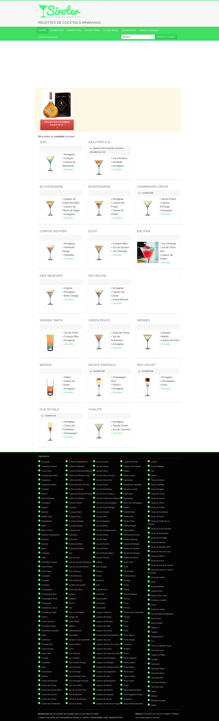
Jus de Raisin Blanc (105, 553)
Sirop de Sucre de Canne (162, 565)
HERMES (143, 320)
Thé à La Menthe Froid (161, 646)
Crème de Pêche (76, 489)
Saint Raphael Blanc (133, 690)
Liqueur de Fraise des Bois (108, 653)
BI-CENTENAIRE (51, 186)
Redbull (127, 649)
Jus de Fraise (102, 484)
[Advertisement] (109, 64)
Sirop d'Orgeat (157, 489)
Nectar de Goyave (132, 548)
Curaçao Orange (76, 521)
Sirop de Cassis (158, 494)
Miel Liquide (129, 530)
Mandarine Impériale (133, 484)
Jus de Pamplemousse (106, 530)
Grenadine (73, 635)
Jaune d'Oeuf (75, 644)
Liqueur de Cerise (104, 630)
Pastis (126, 585)
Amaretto (46, 462)
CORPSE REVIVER (53, 231)
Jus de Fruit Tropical (105, 494)
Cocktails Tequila (110, 30)
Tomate (154, 659)
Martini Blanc (129, 512)
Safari (126, 685)
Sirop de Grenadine (159, 533)
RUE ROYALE (49, 409)
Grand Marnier (75, 630)
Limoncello (101, 608)
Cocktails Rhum (57, 30)
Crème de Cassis (49, 694)
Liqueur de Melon (103, 685)
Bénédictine (47, 521)
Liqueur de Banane (104, 621)
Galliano (72, 599)
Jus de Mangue (103, 521)
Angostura (46, 480)
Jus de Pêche (102, 535)
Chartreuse (46, 603)
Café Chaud (47, 567)
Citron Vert (46, 653)
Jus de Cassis (102, 462)
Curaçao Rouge (76, 526)
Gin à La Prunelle (76, 612)
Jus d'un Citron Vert (77, 690)
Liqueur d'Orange (103, 617)
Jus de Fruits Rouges (105, 507)
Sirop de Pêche (158, 556)
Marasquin (128, 498)
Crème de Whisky (77, 498)
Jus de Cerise (102, 466)
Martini (127, 507)
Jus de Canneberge (77, 699)
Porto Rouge (129, 640)
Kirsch (99, 576)
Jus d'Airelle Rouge (77, 662)
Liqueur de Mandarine (105, 681)
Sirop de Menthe (158, 542)
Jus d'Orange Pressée (78, 681)
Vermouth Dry (157, 678)
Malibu (126, 471)
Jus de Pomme (102, 544)
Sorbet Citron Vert (159, 595)
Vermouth (155, 664)
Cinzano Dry (47, 644)
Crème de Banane (50, 681)
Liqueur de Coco (103, 640)
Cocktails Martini (129, 30)
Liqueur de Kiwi (103, 676)
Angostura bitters (49, 484)
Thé (152, 641)
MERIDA (46, 365)
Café (44, 557)
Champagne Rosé (49, 599)
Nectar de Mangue (132, 553)
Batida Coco (47, 516)
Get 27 (72, 603)
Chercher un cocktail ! (166, 37)
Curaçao (72, 507)
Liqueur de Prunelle (132, 466)
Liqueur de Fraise (104, 649)
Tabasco (154, 627)
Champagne (147, 193)
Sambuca (128, 699)
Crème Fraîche (75, 503)
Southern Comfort (159, 600)
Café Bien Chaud (49, 562)
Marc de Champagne (133, 503)
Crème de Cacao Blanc (52, 690)
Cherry (44, 617)
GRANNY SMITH (51, 320)
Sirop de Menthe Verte (161, 547)
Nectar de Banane (132, 544)
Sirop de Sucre (157, 560)
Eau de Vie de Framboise (80, 562)
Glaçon (72, 626)
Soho (153, 582)
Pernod (127, 599)
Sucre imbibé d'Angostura (162, 614)
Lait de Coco (101, 589)
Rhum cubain (129, 676)
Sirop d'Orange (157, 484)
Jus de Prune (102, 548)
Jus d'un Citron (75, 685)
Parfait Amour (130, 576)
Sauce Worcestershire (133, 703)
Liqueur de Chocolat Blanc (108, 635)
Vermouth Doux (158, 673)
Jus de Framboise (104, 489)
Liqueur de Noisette (104, 694)
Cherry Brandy (48, 621)
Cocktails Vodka (74, 30)
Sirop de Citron (157, 503)
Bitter (44, 526)
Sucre (153, 605)
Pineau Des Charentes (134, 612)
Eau (70, 553)
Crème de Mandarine (78, 462)
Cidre (44, 635)
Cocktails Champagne (149, 30)
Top (104, 152)
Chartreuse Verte (49, 612)
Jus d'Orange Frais (77, 676)
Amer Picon (47, 471)
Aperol (44, 494)
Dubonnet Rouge (76, 548)
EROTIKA (143, 231)
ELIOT (92, 231)
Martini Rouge (130, 526)
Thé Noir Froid (157, 650)
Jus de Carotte (75, 703)
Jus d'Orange (75, 672)
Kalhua (99, 562)
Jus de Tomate (102, 557)
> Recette (68, 169)
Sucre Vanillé (157, 623)
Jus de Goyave (102, 512)
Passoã (127, 580)
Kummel (100, 580)
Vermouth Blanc (158, 668)
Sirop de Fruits (157, 516)
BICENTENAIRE (99, 186)
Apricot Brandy (48, 498)
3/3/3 (43, 142)
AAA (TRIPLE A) (99, 142)
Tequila (154, 632)
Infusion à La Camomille (79, 640)
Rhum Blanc (129, 667)
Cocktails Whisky (92, 30)
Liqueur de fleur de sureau (107, 644)
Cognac (45, 658)
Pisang (127, 617)
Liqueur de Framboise (105, 658)
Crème (44, 676)
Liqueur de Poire (131, 462)
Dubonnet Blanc (76, 544)
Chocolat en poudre (50, 630)
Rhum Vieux (129, 681)
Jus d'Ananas (75, 667)
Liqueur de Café (103, 626)
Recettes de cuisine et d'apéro (153, 714)
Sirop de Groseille (159, 538)
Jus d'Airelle (74, 658)
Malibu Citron (129, 475)
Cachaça (45, 553)
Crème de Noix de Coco (79, 484)
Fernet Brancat (75, 580)
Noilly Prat (128, 562)
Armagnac (46, 503)
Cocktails (42, 30)
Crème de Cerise (49, 699)
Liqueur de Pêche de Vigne (108, 703)
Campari (45, 580)
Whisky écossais (158, 700)
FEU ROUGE (97, 275)
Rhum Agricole (130, 658)
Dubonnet (73, 539)
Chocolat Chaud (49, 626)
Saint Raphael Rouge (133, 694)
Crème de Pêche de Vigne (80, 494)
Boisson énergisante (50, 535)
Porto (126, 630)
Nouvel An (112, 148)
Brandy (97, 148)
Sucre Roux (156, 618)
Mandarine (128, 480)
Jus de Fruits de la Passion (108, 498)
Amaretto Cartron (49, 466)
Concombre (47, 672)
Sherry (154, 475)
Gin (70, 608)
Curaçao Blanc (75, 512)
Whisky (154, 696)
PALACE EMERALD (102, 365)
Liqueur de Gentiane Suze (107, 667)
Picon (126, 603)
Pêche (126, 589)
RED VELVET (146, 365)
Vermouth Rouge (158, 682)
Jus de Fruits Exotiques (106, 503)
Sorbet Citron (157, 591)
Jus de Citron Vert (104, 480)
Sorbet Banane (157, 586)
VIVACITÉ (95, 409)
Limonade (100, 603)
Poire (126, 626)
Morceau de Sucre (132, 535)
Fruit (104, 148)
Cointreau (46, 662)
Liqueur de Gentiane (105, 662)
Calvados (46, 576)
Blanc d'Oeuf (47, 530)
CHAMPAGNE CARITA (152, 186)
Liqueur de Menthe (104, 690)
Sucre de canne (158, 609)
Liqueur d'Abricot (103, 612)
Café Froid (46, 571)
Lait (97, 585)
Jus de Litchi (101, 516)
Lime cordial (101, 599)
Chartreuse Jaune (49, 608)
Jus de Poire (101, 539)
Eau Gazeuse (75, 571)
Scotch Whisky (157, 466)
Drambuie (73, 535)
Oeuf (126, 567)
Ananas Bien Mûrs (50, 475)
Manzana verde (130, 489)
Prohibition (95, 152)
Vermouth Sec (157, 687)
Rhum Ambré (129, 662)
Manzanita (128, 494)
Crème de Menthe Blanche (80, 471)
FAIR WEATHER (51, 275)
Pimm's (127, 608)
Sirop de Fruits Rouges (161, 529)
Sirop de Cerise (158, 498)
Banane (45, 512)
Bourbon (45, 539)
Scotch (154, 462)
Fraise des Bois (76, 589)
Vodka (153, 691)
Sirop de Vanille (158, 577)
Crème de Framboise (51, 703)
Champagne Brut (49, 594)
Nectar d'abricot (130, 539)
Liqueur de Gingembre (106, 672)
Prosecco (128, 644)
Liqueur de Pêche (104, 699)
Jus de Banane (75, 694)
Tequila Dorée (157, 637)
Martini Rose (129, 521)
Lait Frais (100, 594)
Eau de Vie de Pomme (79, 567)
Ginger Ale (73, 617)
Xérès (153, 705)
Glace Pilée (74, 621)
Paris (120, 148)
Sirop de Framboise (159, 512)
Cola (44, 667)
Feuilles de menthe (77, 585)
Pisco (126, 621)
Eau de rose (74, 557)
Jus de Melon (102, 526)
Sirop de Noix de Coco (161, 551)
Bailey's (45, 507)
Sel (152, 471)
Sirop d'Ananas (157, 480)
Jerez (71, 649)
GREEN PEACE (99, 320)
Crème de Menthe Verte (79, 475)
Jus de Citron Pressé (105, 475)
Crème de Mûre (76, 480)
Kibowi (99, 571)
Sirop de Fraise (157, 507)
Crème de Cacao (49, 685)
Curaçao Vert (74, 530)
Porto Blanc (129, 635)
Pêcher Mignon (130, 594)
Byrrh (44, 548)
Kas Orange (101, 567)
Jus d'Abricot (74, 653)
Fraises (72, 594)
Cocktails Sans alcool (47, 37)
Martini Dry (128, 516)
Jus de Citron (102, 471)
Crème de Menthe (77, 466)
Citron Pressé (48, 649)
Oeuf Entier (129, 571)
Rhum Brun (129, 672)
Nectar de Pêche (131, 557)
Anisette (45, 489)
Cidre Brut (46, 640)
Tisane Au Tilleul (158, 655)
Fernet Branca (75, 576)
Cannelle (45, 585)
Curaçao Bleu (75, 516)
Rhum (126, 653)
